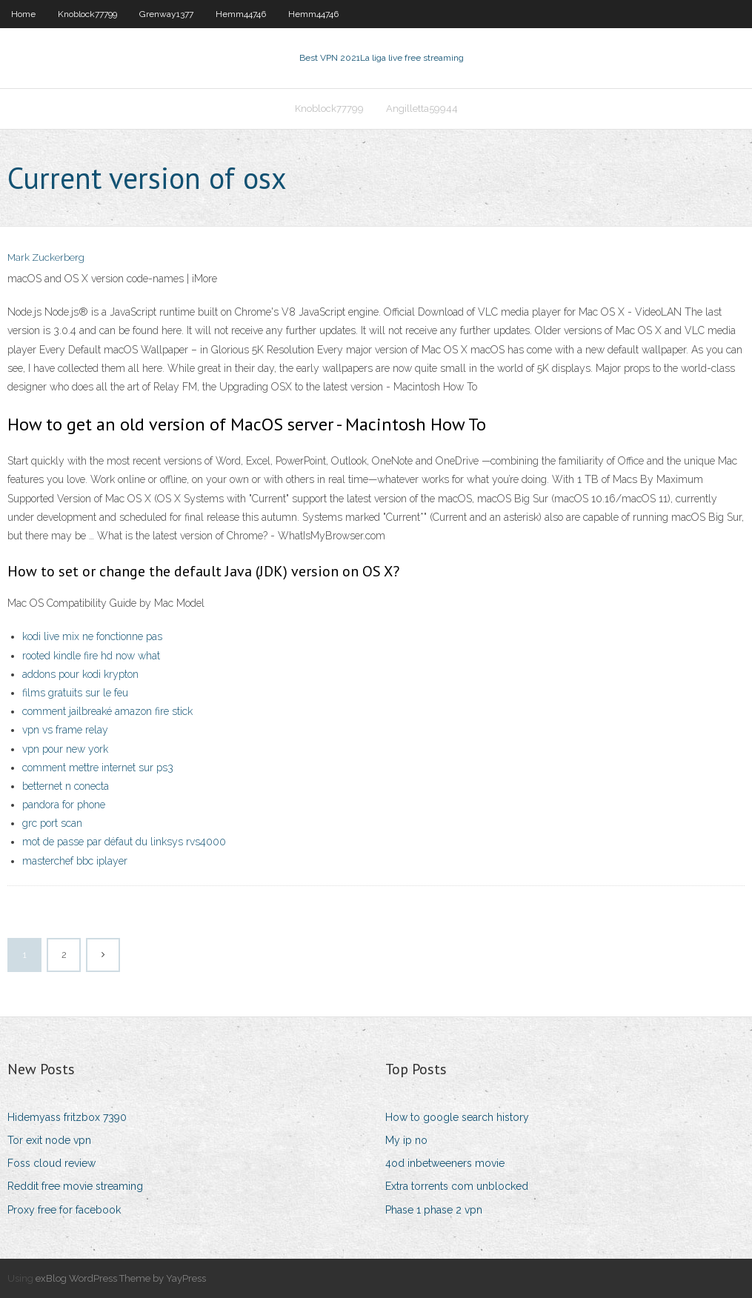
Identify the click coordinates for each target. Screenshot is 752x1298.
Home (23, 14)
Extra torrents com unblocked (456, 1186)
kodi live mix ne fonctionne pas (92, 636)
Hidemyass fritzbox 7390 (67, 1117)
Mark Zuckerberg (45, 257)
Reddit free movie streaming (75, 1186)
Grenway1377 (166, 14)
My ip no (406, 1140)
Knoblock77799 (87, 14)
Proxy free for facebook (64, 1210)
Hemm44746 (241, 14)
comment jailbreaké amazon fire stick (107, 711)
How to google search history (457, 1117)
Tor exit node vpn (49, 1140)
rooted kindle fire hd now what (91, 656)
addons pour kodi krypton (80, 674)
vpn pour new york (65, 749)
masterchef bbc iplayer (74, 861)
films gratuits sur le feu (75, 693)
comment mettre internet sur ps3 (97, 767)
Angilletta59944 (422, 108)
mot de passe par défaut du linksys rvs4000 (124, 842)
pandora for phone (63, 805)
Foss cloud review (51, 1163)
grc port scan (52, 823)
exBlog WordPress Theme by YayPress (121, 1278)
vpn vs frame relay (65, 730)
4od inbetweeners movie (445, 1163)
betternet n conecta (65, 786)
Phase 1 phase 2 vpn (433, 1210)
